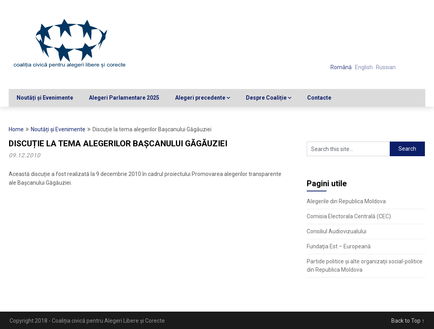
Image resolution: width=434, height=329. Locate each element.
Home (16, 129)
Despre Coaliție (266, 98)
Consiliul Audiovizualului (336, 231)
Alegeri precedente (200, 98)
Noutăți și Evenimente (45, 98)
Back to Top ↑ (408, 321)
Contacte (319, 98)
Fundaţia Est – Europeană (339, 246)
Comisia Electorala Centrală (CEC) (349, 216)
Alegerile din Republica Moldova (346, 201)
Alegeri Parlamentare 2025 (124, 98)
